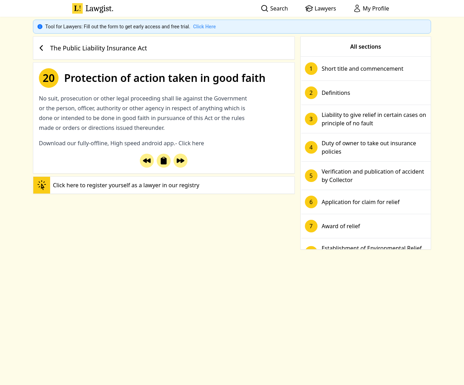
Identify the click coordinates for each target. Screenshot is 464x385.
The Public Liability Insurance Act (91, 48)
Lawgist (93, 8)
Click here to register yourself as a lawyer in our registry (116, 185)
